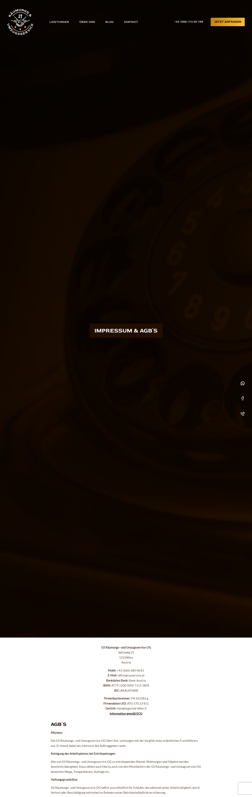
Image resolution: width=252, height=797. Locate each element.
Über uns (87, 22)
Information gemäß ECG (126, 713)
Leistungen (59, 22)
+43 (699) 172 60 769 (188, 22)
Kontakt (131, 22)
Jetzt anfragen (227, 22)
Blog (109, 22)
